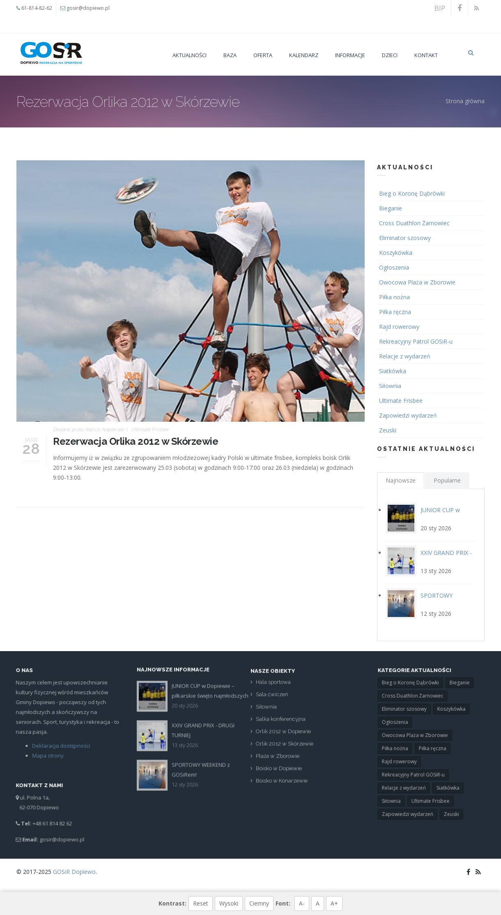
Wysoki (228, 903)
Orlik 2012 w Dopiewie (283, 735)
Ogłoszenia (394, 267)
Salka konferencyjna (281, 722)
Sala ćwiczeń (272, 698)
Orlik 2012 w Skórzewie (284, 747)
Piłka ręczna (395, 312)
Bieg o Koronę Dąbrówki (412, 193)
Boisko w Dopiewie (279, 772)
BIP (439, 8)
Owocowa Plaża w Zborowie (417, 282)
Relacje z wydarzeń (404, 356)
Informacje (350, 55)
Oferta (262, 55)
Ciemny (259, 903)
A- (302, 903)
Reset (200, 903)
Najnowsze (401, 480)
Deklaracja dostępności (58, 745)
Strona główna (465, 101)
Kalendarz (303, 55)
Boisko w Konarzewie (282, 784)
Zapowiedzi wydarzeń (408, 415)
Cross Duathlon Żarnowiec (414, 223)
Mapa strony (44, 755)
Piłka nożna (394, 297)
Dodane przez (88, 429)
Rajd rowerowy (399, 326)
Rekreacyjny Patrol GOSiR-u (416, 341)
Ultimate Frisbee (149, 429)
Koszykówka (395, 252)
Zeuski (387, 430)
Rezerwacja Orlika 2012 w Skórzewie (135, 441)
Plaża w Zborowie (277, 759)
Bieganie (390, 208)
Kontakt (426, 55)
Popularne (447, 480)
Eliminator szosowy (405, 238)
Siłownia (390, 386)
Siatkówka (392, 371)
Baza (230, 55)
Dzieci (390, 55)
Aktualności (189, 55)
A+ (334, 903)
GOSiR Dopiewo (74, 872)
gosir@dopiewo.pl (88, 8)
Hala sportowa (273, 685)
